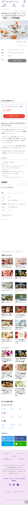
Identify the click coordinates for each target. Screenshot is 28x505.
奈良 (3, 427)
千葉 (20, 416)
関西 (5, 421)
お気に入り (23, 5)
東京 (3, 416)
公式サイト (10, 209)
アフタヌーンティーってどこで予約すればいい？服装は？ (6, 360)
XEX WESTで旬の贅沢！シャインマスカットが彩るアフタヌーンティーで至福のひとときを (20, 392)
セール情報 (14, 5)
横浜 (9, 200)
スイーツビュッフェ (21, 453)
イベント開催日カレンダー (7, 459)
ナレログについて (9, 491)
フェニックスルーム (12, 192)
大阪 (3, 424)
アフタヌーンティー (7, 215)
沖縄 (20, 409)
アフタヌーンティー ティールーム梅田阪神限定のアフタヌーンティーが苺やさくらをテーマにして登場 (20, 375)
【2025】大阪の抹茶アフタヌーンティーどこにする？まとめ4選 (20, 360)
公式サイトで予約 (17, 60)
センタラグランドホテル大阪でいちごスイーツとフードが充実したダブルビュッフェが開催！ (6, 375)
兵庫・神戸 (13, 424)
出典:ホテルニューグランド (22, 45)
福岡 (11, 409)
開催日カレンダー (4, 5)
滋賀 (11, 427)
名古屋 (3, 409)
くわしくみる (15, 116)
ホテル (10, 55)
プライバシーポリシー (12, 493)
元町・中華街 (15, 200)
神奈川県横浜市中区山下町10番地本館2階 (17, 204)
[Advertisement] (14, 81)
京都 (20, 424)
